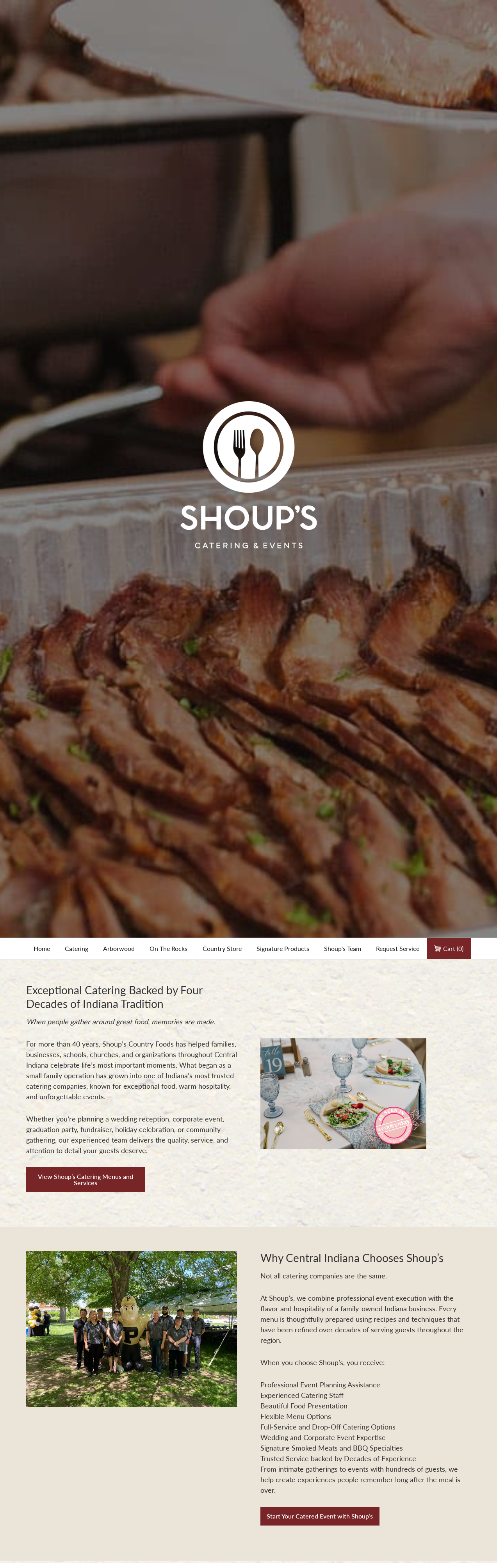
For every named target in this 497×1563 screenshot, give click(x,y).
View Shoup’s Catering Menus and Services (85, 1179)
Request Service (397, 948)
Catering (76, 948)
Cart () (448, 948)
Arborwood (119, 948)
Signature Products (283, 948)
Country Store (222, 948)
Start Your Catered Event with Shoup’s (320, 1515)
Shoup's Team (342, 948)
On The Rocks (168, 948)
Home (42, 948)
